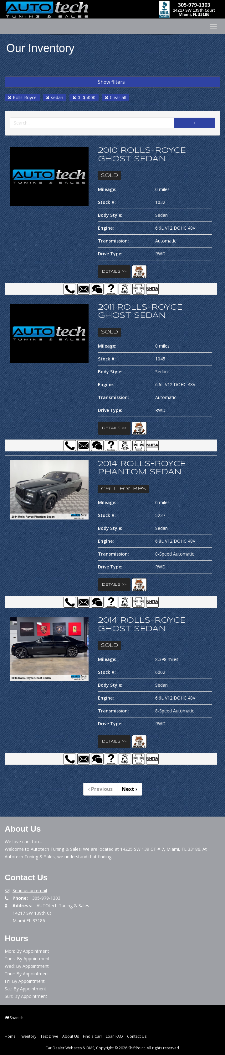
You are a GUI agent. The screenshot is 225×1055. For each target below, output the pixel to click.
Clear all (115, 97)
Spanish (16, 1017)
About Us (70, 1036)
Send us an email (30, 890)
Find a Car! (92, 1036)
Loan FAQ (114, 1036)
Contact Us (136, 1036)
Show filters (111, 81)
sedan (54, 97)
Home (10, 1036)
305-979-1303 (46, 898)
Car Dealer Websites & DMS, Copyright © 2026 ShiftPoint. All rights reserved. (112, 1048)
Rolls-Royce (22, 97)
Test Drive (49, 1036)
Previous (100, 789)
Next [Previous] (129, 789)
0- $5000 (84, 97)
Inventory (28, 1036)
